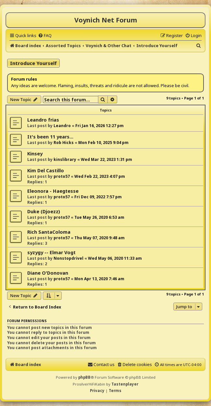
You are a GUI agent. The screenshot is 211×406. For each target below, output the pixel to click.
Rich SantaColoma (48, 232)
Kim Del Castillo (45, 170)
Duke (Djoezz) (43, 211)
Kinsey (35, 154)
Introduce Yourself (33, 63)
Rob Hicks (64, 142)
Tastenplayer (124, 384)
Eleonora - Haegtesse (53, 191)
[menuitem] (45, 35)
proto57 (62, 176)
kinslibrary (65, 159)
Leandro (62, 125)
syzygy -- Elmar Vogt (51, 252)
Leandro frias (43, 120)
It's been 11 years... (50, 137)
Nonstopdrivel (68, 258)
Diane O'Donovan (47, 273)
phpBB (84, 377)
